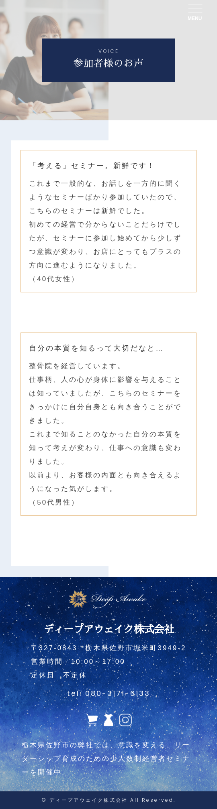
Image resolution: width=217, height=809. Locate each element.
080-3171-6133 (117, 693)
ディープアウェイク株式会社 (88, 800)
